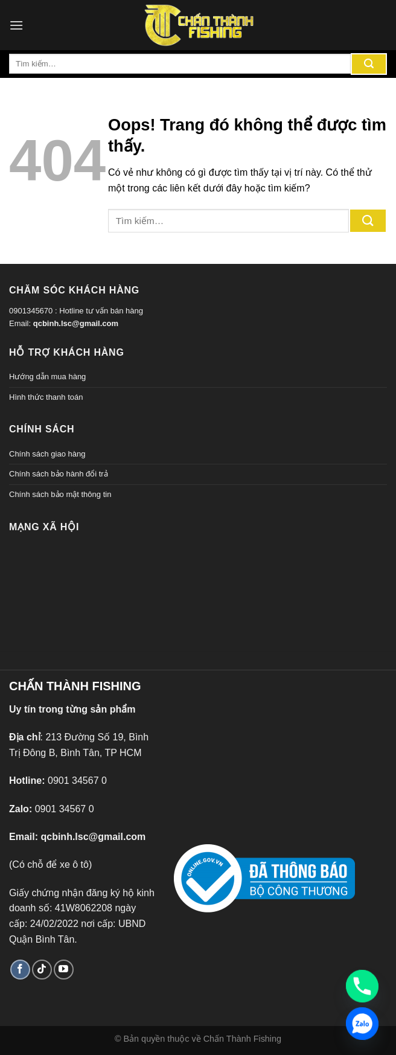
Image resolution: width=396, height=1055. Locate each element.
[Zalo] (362, 1023)
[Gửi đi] (369, 64)
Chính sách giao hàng (47, 453)
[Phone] (362, 986)
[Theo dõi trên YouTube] (64, 970)
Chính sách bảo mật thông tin (60, 494)
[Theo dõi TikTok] (42, 970)
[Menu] (16, 25)
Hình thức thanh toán (46, 397)
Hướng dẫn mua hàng (47, 376)
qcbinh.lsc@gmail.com (75, 323)
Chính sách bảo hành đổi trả (58, 473)
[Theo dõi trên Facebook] (20, 970)
